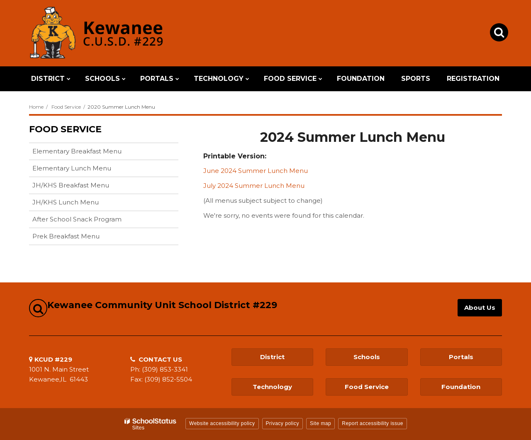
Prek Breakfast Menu (66, 236)
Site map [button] (320, 423)
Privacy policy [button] (282, 423)
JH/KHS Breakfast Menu (70, 185)
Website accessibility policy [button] (222, 423)
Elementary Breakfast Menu (77, 151)
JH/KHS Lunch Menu (65, 202)
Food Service (66, 107)
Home (36, 107)
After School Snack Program (77, 219)
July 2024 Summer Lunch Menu (253, 186)
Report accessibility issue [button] (372, 423)
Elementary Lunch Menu (71, 168)
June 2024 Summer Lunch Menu (255, 171)
